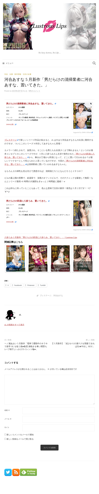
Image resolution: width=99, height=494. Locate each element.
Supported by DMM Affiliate (82, 132)
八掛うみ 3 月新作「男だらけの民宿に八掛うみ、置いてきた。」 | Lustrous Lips (40, 237)
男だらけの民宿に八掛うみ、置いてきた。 (27, 201)
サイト (6, 427)
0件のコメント (34, 91)
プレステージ (10, 140)
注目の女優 (27, 74)
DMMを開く (10, 124)
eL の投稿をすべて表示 (14, 325)
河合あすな (58, 295)
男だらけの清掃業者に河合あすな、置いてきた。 (30, 103)
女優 (11, 74)
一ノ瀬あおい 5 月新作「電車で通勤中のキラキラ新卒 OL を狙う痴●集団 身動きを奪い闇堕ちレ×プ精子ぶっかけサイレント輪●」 (26, 346)
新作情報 (17, 74)
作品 (6, 74)
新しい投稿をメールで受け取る (20, 439)
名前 (7, 410)
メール (7, 419)
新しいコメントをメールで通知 (20, 435)
